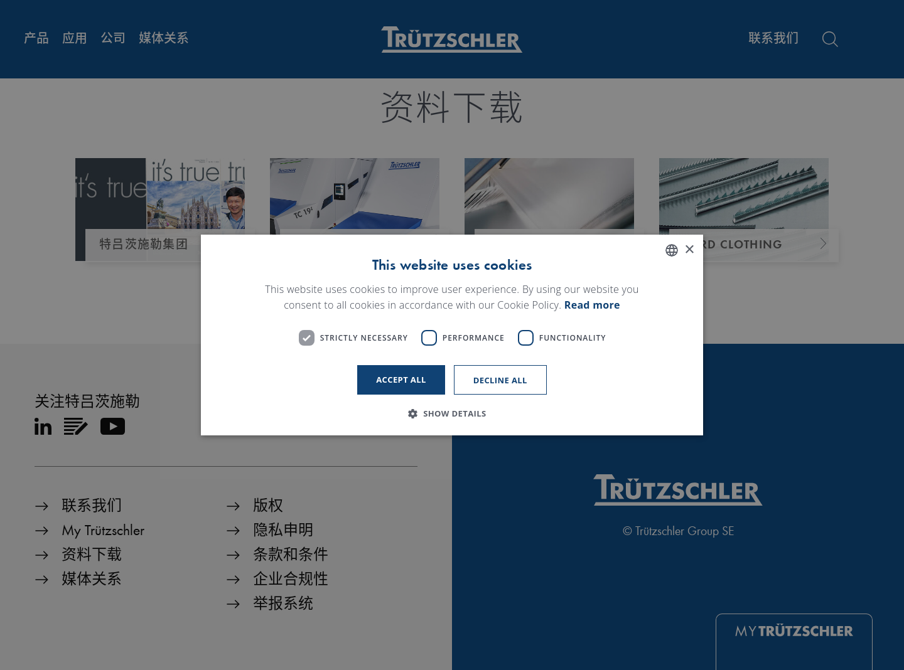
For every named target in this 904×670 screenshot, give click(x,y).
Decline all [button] (500, 380)
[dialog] (452, 335)
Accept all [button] (401, 379)
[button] (451, 413)
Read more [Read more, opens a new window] (592, 305)
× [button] (689, 250)
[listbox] (671, 250)
